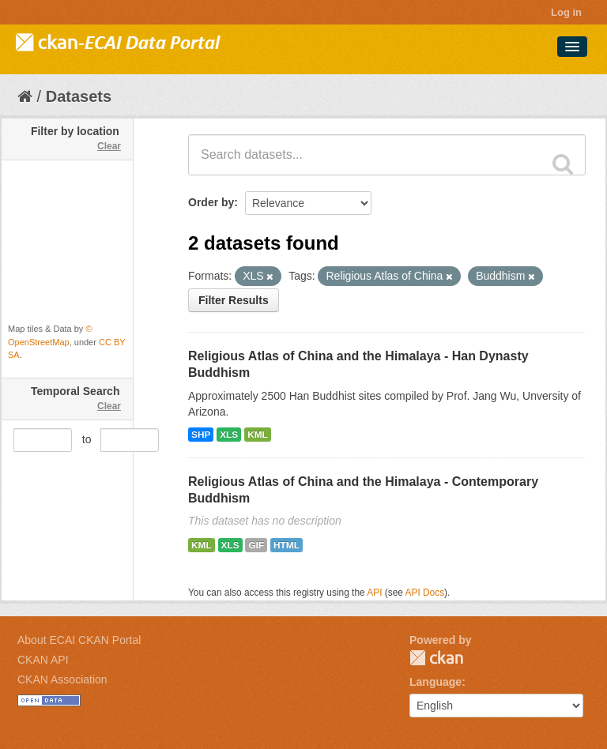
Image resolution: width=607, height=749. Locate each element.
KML (257, 434)
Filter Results (233, 300)
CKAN (436, 657)
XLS (229, 434)
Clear (109, 146)
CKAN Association (62, 679)
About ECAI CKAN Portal (79, 640)
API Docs (425, 592)
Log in (566, 12)
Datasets (78, 96)
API (374, 592)
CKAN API (43, 659)
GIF (256, 545)
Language (435, 682)
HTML (286, 545)
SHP (200, 434)
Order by (211, 202)
